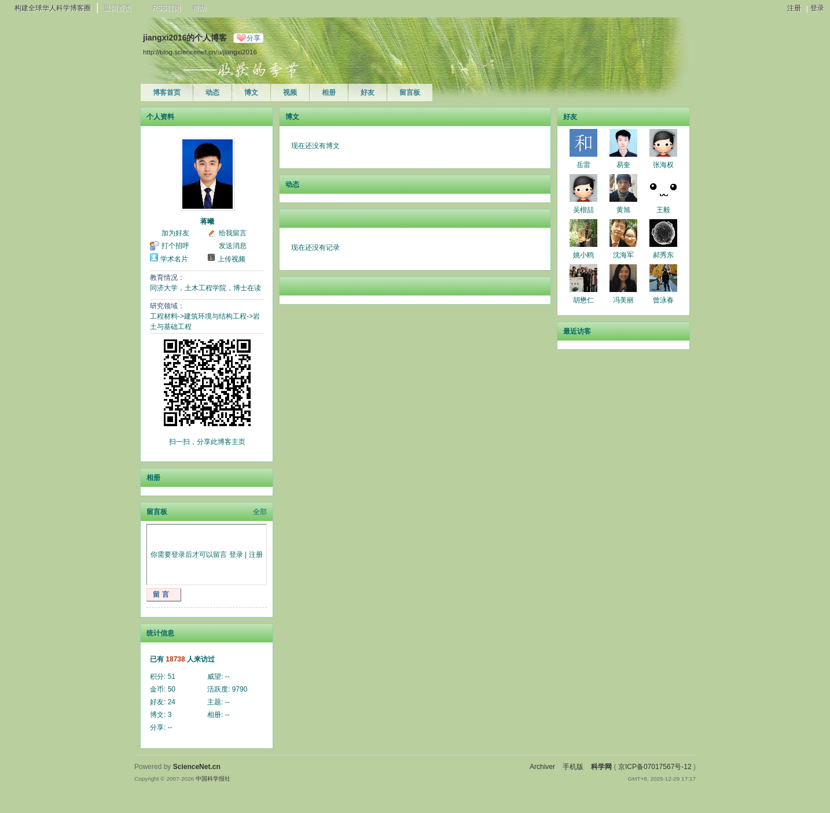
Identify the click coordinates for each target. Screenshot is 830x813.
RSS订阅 (166, 8)
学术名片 (174, 259)
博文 (251, 92)
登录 (817, 8)
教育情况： (167, 278)
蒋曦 (207, 221)
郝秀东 (663, 255)
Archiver (542, 767)
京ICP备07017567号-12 (655, 767)
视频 (290, 92)
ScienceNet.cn (197, 767)
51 (171, 676)
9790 (240, 689)
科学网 (601, 767)
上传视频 (231, 259)
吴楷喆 (583, 210)
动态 (212, 92)
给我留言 (233, 233)
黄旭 (623, 210)
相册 (329, 92)
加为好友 (175, 233)
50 (171, 689)
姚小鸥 (583, 255)
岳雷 (583, 165)
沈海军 (623, 255)
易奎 (623, 165)
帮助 (199, 8)
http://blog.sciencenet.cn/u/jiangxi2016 (200, 52)
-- (227, 676)
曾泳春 (663, 300)
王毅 (663, 210)
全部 (260, 512)
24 (171, 702)
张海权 (663, 165)
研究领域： (167, 306)
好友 (367, 92)
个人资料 (160, 117)
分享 (253, 38)
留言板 (409, 92)
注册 (794, 8)
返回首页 (117, 8)
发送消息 (233, 246)
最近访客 (577, 331)
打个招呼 (175, 246)
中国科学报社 (213, 778)
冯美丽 (623, 300)
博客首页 (167, 92)
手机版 (573, 767)
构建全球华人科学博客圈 (52, 8)
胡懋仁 (583, 300)
